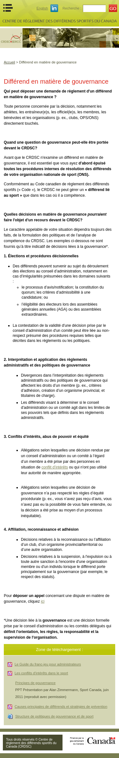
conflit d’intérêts (55, 467)
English (42, 8)
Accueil (9, 62)
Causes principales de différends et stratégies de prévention (61, 706)
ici (42, 601)
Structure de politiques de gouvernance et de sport (54, 716)
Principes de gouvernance (35, 683)
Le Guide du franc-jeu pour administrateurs (48, 664)
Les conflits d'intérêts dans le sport (41, 673)
